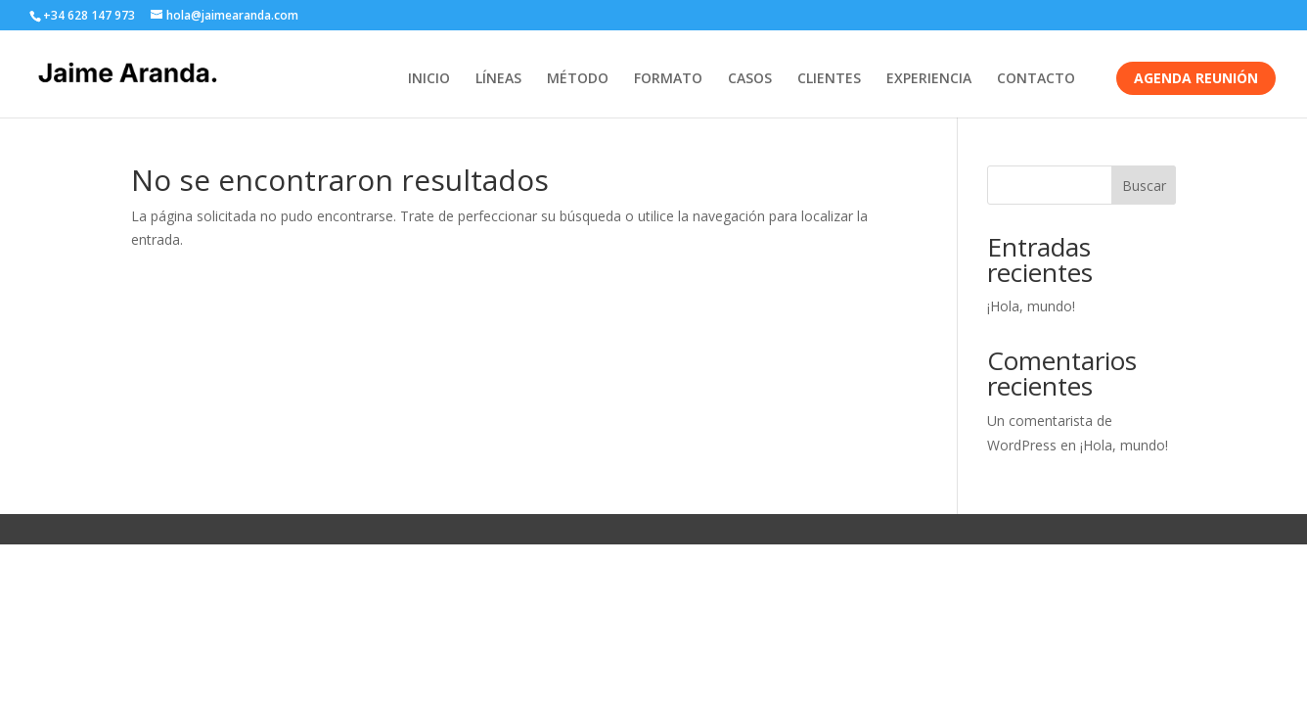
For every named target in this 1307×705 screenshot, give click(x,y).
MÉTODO (577, 79)
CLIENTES (829, 79)
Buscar (1144, 185)
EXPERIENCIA (928, 79)
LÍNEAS (498, 79)
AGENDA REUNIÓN (1196, 78)
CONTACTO (1036, 79)
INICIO (429, 79)
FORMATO (668, 79)
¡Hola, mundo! (1031, 306)
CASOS (750, 79)
